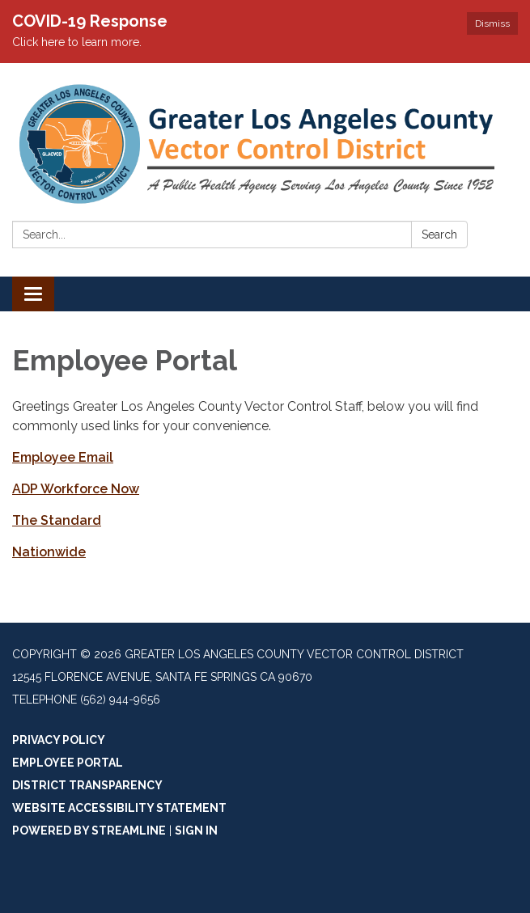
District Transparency (87, 785)
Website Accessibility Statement (119, 807)
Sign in (196, 830)
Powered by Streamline (89, 830)
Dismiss (492, 23)
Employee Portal (67, 762)
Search (439, 234)
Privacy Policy (58, 739)
